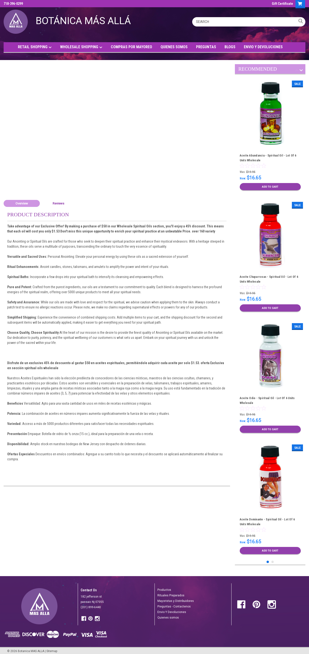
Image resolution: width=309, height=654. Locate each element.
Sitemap (51, 649)
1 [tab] (268, 560)
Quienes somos (168, 615)
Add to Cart (270, 187)
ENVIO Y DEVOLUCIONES (263, 47)
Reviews (58, 203)
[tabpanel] (270, 136)
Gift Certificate (282, 4)
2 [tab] (272, 560)
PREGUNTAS (206, 47)
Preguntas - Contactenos (174, 604)
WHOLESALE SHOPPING (81, 47)
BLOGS (230, 47)
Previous (297, 71)
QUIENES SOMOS (174, 47)
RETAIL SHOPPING (35, 47)
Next (301, 71)
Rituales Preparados (170, 593)
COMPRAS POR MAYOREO (131, 47)
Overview (21, 203)
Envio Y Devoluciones (171, 610)
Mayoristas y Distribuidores (175, 599)
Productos (164, 588)
